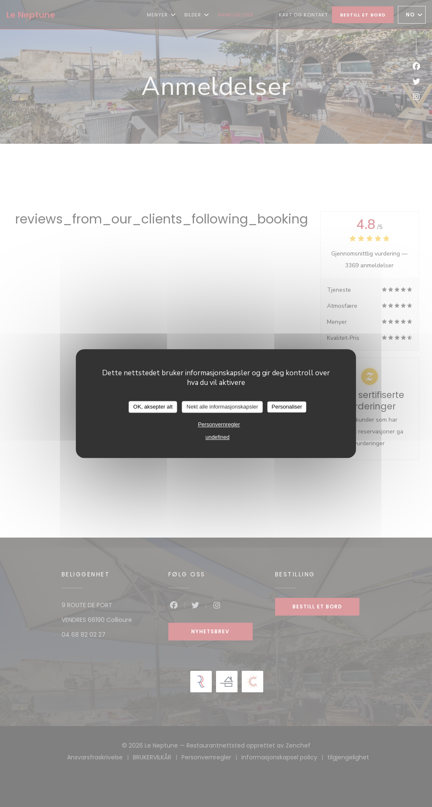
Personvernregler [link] (219, 424)
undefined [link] (217, 437)
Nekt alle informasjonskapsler (222, 407)
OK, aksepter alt (153, 407)
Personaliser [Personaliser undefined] (287, 407)
